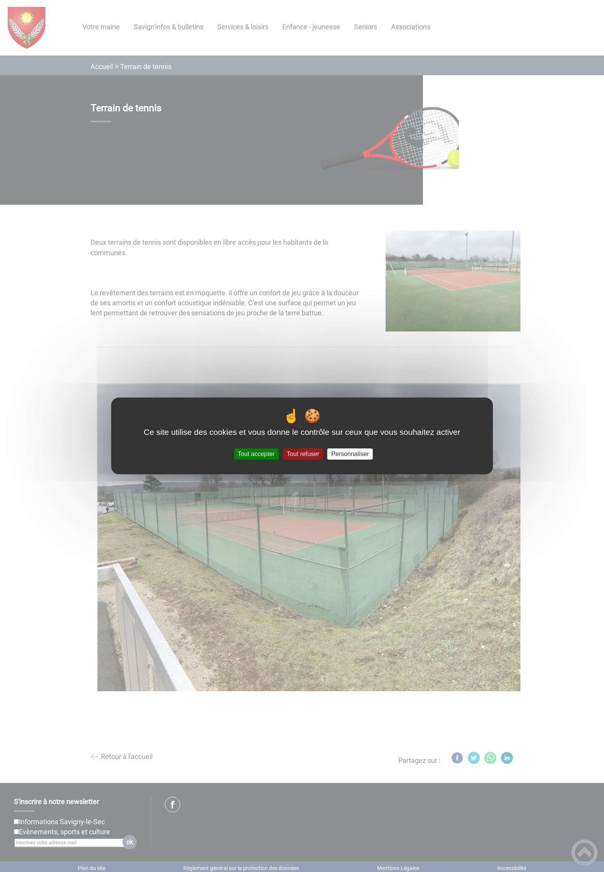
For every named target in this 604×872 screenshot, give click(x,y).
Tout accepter (256, 454)
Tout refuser (303, 454)
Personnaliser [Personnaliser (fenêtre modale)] (350, 454)
